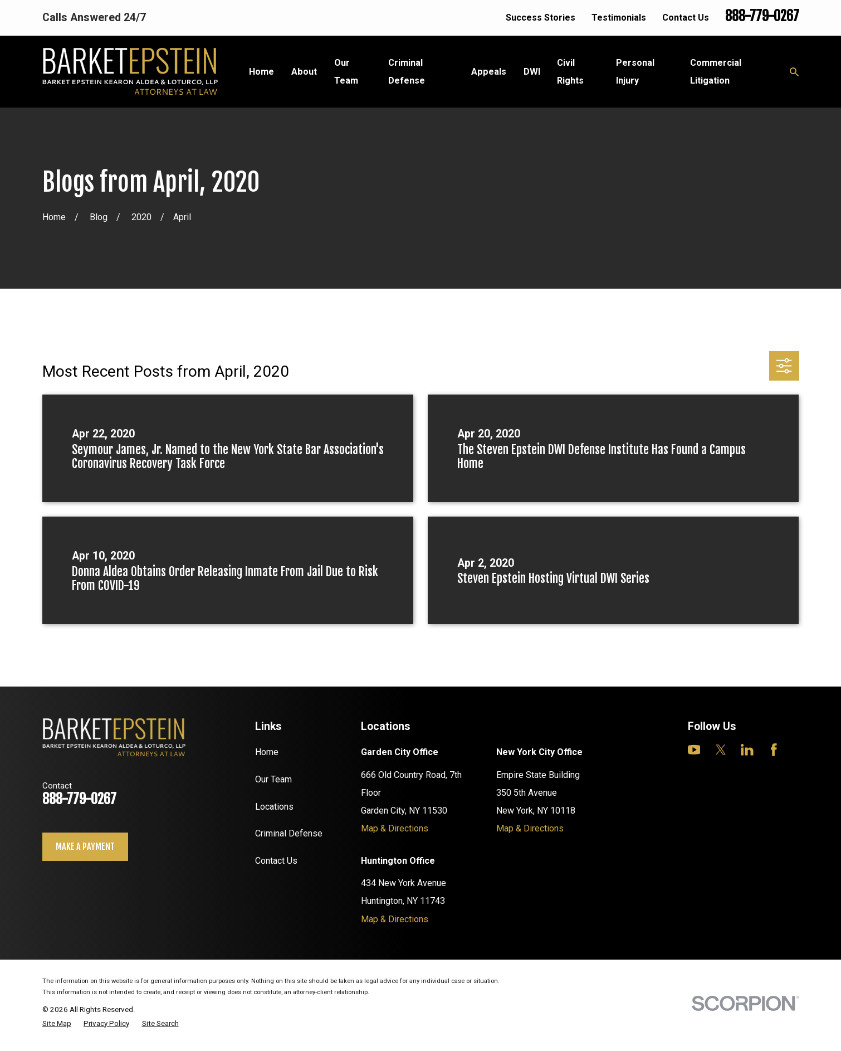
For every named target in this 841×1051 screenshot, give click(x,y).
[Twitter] (721, 749)
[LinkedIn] (747, 749)
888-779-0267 (762, 16)
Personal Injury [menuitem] (635, 71)
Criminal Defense (288, 833)
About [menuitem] (304, 71)
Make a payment (85, 846)
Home (266, 752)
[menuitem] (56, 1023)
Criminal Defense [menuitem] (406, 71)
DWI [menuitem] (532, 71)
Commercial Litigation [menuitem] (715, 71)
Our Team (273, 779)
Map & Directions (394, 828)
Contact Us (685, 17)
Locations (274, 806)
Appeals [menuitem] (488, 71)
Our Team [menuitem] (346, 71)
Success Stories (540, 17)
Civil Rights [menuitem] (570, 71)
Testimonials (618, 17)
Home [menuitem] (261, 71)
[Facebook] (773, 749)
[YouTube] (694, 749)
